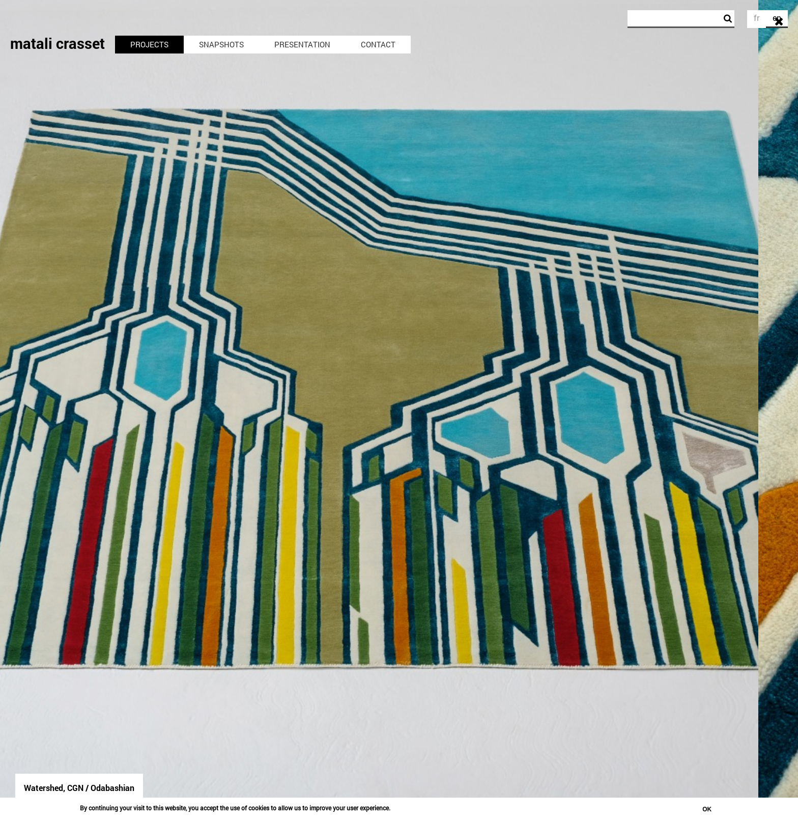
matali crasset (57, 43)
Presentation (302, 44)
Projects (149, 44)
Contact (378, 44)
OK (706, 809)
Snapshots (221, 44)
